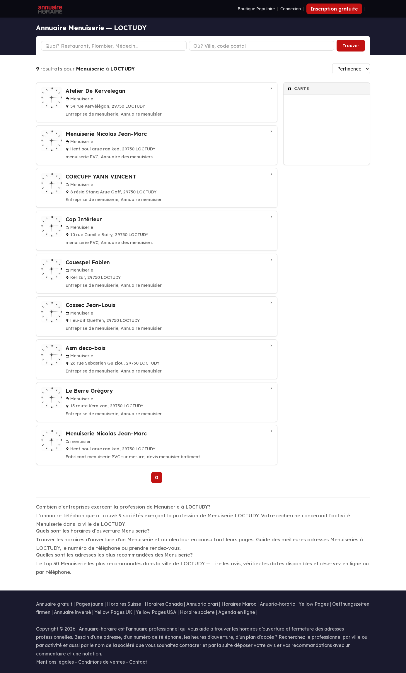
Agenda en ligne (236, 612)
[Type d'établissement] (114, 46)
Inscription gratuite (334, 9)
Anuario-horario (277, 604)
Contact (138, 662)
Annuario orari (202, 604)
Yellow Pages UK (113, 612)
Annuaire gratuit (54, 604)
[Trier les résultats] (351, 68)
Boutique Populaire (256, 8)
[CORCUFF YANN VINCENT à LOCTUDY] (156, 188)
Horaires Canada (164, 604)
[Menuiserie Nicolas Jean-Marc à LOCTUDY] (156, 445)
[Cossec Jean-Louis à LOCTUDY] (156, 316)
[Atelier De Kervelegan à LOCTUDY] (156, 102)
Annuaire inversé (72, 612)
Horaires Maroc (238, 604)
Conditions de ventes (101, 662)
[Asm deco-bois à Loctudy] (156, 359)
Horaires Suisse (124, 604)
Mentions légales (55, 662)
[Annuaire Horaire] (49, 9)
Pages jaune (89, 604)
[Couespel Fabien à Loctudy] (156, 273)
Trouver (350, 45)
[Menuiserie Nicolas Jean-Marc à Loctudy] (156, 145)
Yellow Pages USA (156, 612)
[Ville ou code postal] (262, 46)
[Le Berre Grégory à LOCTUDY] (156, 402)
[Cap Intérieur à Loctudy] (156, 230)
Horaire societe (197, 612)
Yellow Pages (314, 604)
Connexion (290, 8)
